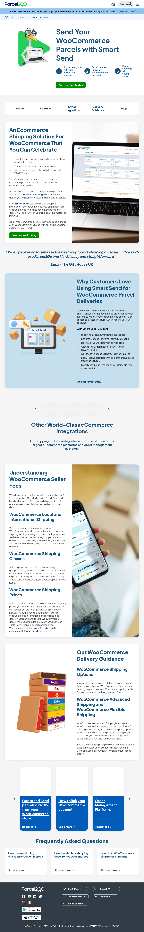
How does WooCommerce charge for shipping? (117, 854)
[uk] (23, 902)
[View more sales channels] (35, 409)
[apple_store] (31, 917)
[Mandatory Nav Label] (14, 799)
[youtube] (29, 896)
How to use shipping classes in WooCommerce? (25, 854)
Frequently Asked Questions (72, 841)
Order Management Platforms (106, 804)
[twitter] (40, 896)
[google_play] (31, 909)
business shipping (32, 194)
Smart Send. (31, 631)
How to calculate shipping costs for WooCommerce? (71, 854)
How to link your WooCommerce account (71, 804)
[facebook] (23, 896)
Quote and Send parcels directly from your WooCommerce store (35, 809)
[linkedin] (34, 896)
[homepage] (6, 17)
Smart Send (22, 203)
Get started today (71, 85)
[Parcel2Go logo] (16, 4)
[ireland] (29, 902)
